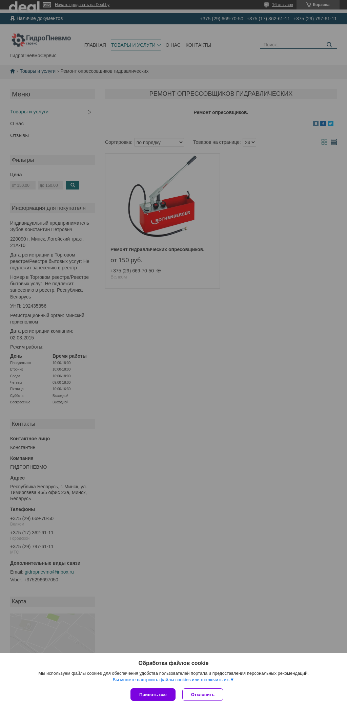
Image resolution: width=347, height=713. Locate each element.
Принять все (153, 694)
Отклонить (203, 694)
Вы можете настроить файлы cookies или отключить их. (171, 679)
